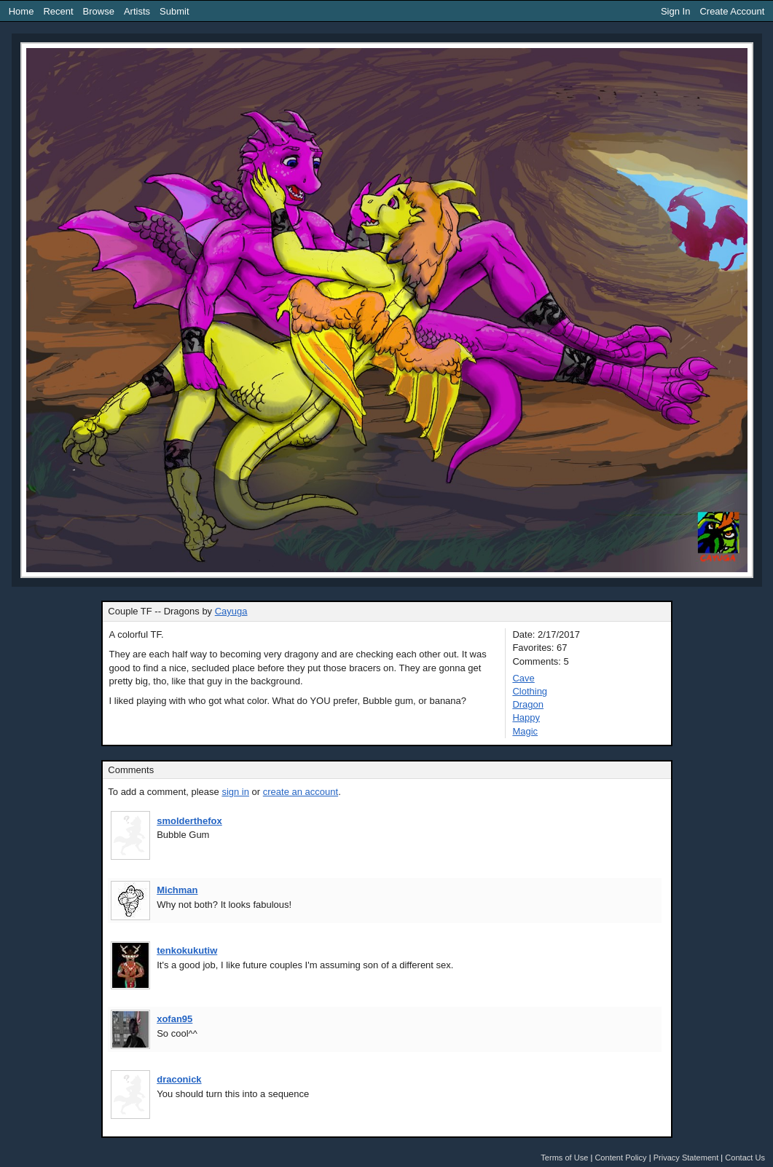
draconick (179, 1079)
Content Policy (620, 1157)
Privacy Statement (686, 1157)
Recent (58, 11)
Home (21, 11)
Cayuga (231, 611)
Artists (137, 11)
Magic (525, 731)
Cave (523, 678)
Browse (98, 11)
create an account (300, 791)
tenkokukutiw (187, 950)
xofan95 (174, 1018)
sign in (235, 791)
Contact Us (745, 1157)
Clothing (529, 691)
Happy (526, 717)
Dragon (528, 704)
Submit (174, 11)
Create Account (731, 11)
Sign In (675, 11)
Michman (177, 890)
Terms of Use (564, 1157)
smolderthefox (189, 820)
